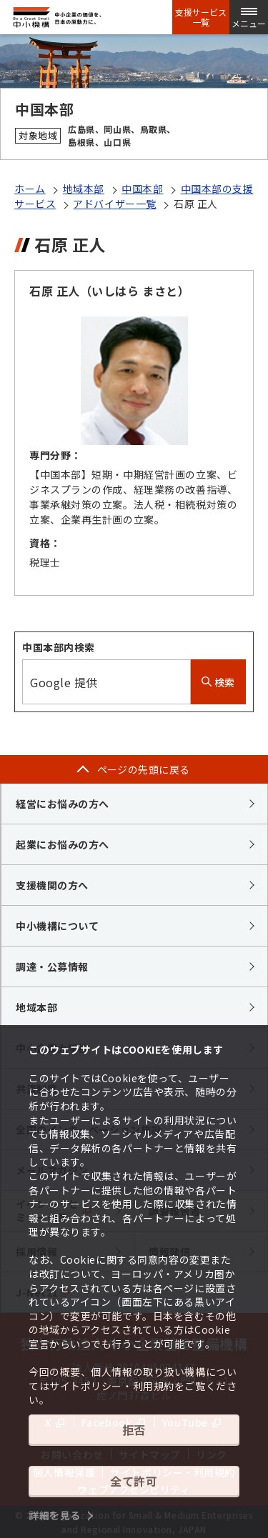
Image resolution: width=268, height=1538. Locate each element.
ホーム (30, 188)
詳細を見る (55, 1515)
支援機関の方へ (52, 885)
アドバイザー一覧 (114, 203)
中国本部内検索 (58, 647)
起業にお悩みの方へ (62, 844)
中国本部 (142, 188)
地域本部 (83, 188)
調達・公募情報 (52, 966)
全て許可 (133, 1480)
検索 (218, 682)
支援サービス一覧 (201, 17)
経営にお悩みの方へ (62, 804)
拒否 (134, 1429)
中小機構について (57, 926)
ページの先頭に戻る (143, 769)
